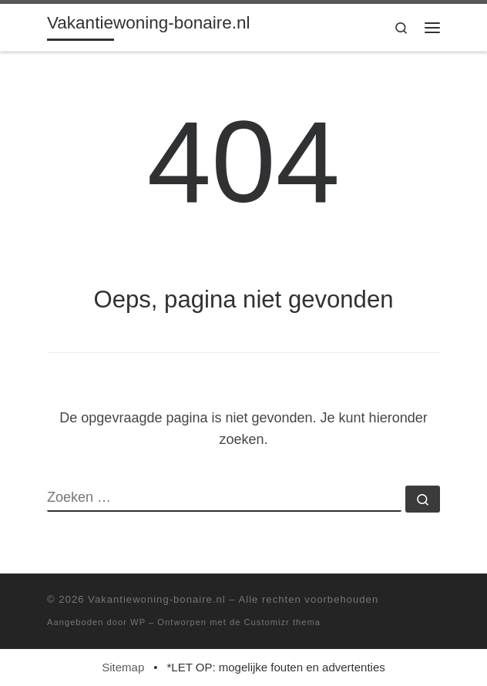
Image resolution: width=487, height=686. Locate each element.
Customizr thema (282, 622)
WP (138, 622)
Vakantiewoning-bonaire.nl (157, 599)
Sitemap (123, 667)
